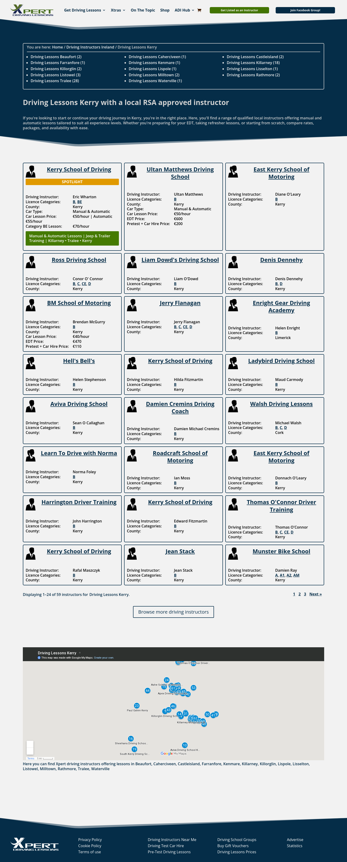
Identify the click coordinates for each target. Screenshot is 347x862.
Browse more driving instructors (173, 612)
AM (296, 575)
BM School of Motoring (79, 303)
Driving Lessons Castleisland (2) (255, 56)
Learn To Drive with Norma (79, 453)
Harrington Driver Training (79, 502)
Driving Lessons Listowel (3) (56, 74)
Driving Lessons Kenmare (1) (154, 62)
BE (79, 201)
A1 (282, 575)
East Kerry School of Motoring (281, 172)
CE (84, 283)
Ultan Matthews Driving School (180, 172)
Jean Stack (180, 551)
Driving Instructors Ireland (90, 47)
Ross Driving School (79, 259)
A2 (288, 575)
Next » (315, 594)
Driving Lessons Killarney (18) (253, 62)
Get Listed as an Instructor (239, 10)
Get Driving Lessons (82, 10)
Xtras (116, 10)
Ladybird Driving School (281, 360)
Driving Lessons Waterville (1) (155, 80)
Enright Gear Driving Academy (281, 306)
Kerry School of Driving (79, 169)
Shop (164, 10)
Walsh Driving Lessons (281, 404)
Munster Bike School (281, 551)
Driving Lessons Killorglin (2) (56, 68)
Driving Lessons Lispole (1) (152, 68)
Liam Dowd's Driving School (180, 259)
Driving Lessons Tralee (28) (55, 80)
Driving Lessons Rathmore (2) (253, 74)
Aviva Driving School (79, 404)
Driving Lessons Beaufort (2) (56, 56)
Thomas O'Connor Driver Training (281, 505)
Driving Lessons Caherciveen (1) (157, 56)
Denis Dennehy (281, 259)
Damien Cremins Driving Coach (180, 407)
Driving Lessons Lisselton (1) (252, 68)
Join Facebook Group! (305, 10)
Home (57, 47)
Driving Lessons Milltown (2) (154, 74)
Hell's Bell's (79, 360)
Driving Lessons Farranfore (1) (58, 62)
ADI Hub (182, 10)
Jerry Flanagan (180, 303)
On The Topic (143, 10)
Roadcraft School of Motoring (180, 456)
